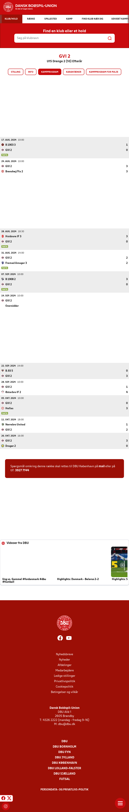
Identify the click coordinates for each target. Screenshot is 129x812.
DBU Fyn (64, 752)
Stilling (15, 72)
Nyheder (64, 659)
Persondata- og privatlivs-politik (64, 789)
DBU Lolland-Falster (64, 768)
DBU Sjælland (64, 773)
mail (102, 466)
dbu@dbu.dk (66, 724)
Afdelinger (65, 665)
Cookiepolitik (64, 686)
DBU (64, 741)
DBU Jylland (64, 757)
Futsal (64, 779)
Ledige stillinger (64, 675)
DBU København (64, 762)
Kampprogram (49, 72)
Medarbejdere (64, 670)
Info (30, 72)
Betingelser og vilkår (64, 692)
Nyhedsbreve (64, 654)
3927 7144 (22, 470)
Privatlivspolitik (64, 681)
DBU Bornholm (64, 746)
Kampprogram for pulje (103, 72)
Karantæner (73, 72)
